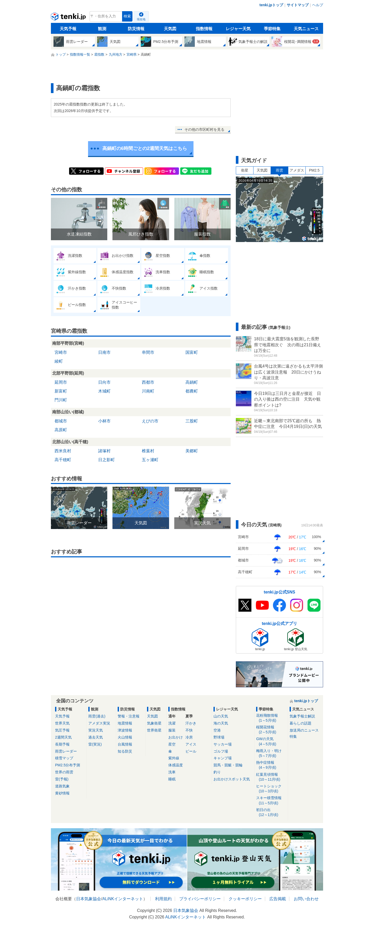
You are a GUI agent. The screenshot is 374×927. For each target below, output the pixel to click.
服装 (172, 730)
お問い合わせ (306, 899)
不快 (189, 730)
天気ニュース (306, 29)
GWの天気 (271, 741)
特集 (293, 736)
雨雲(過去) (96, 716)
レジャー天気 (238, 29)
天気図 (170, 29)
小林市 (104, 421)
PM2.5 (314, 170)
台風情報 (125, 744)
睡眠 (172, 779)
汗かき (190, 723)
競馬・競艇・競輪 (228, 765)
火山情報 (125, 737)
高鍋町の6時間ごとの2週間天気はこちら (144, 148)
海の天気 (220, 723)
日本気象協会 (88, 899)
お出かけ (175, 737)
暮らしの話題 (300, 723)
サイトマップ (298, 5)
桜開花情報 (271, 730)
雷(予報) (61, 779)
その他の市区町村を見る (204, 129)
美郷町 (191, 451)
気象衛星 (154, 723)
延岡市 (61, 382)
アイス (190, 744)
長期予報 (62, 744)
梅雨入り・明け (271, 753)
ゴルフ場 (220, 751)
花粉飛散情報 (271, 718)
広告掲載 (277, 899)
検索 (127, 16)
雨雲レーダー (66, 751)
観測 (102, 29)
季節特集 (272, 29)
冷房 (189, 737)
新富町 (61, 391)
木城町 (104, 391)
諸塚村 (104, 451)
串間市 (148, 352)
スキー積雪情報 (271, 800)
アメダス (297, 170)
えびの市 (150, 421)
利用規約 (163, 899)
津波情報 (125, 730)
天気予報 (68, 29)
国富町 (191, 352)
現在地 (141, 19)
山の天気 (220, 716)
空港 (217, 730)
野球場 (218, 737)
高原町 (61, 430)
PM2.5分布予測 (67, 765)
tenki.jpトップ (271, 5)
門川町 (61, 400)
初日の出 (271, 812)
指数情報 (204, 29)
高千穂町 (63, 460)
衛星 (244, 170)
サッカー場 (222, 744)
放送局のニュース (304, 730)
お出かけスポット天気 (231, 779)
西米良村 (63, 451)
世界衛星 (154, 730)
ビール (190, 751)
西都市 (148, 382)
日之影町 (106, 460)
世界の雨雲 (64, 772)
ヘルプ (317, 5)
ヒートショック (271, 789)
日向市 (104, 382)
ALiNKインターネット (122, 899)
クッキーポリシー (245, 899)
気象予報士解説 (302, 716)
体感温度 (175, 765)
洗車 (172, 772)
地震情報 (125, 723)
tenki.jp (69, 17)
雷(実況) (95, 744)
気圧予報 (62, 730)
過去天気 (95, 737)
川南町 (148, 391)
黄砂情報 (62, 793)
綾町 (59, 361)
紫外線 (173, 758)
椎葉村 (148, 451)
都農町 (191, 391)
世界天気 (62, 723)
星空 (172, 744)
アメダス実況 (99, 723)
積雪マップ (64, 758)
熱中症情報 (271, 765)
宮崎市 (61, 352)
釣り (217, 772)
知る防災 (125, 751)
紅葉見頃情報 (271, 777)
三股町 (191, 421)
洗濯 (172, 723)
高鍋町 (191, 382)
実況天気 (95, 730)
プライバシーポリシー (200, 899)
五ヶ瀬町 (150, 460)
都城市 (61, 421)
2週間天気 (63, 737)
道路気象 (62, 786)
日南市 (104, 352)
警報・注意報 (128, 716)
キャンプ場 (222, 758)
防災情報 (136, 29)
